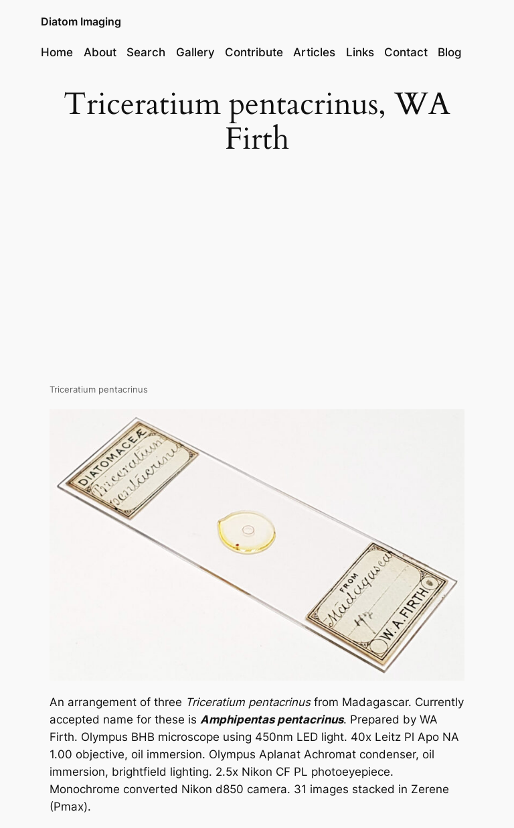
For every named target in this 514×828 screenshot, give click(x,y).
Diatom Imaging (81, 21)
